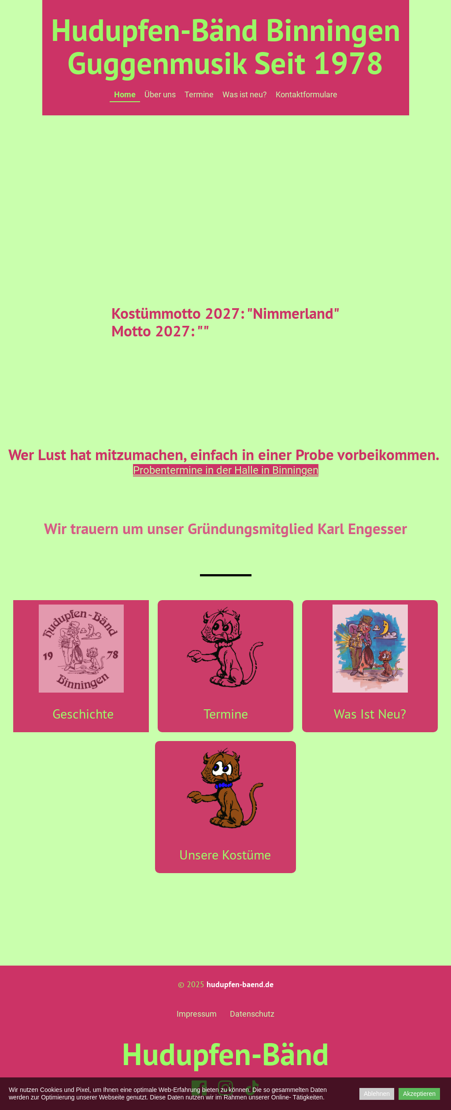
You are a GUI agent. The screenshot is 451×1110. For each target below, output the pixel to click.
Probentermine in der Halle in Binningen (225, 470)
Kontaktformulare (306, 94)
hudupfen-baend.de (240, 984)
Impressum (197, 1013)
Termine (199, 94)
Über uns (160, 94)
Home (125, 94)
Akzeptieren (419, 1093)
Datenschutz (252, 1013)
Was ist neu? (244, 94)
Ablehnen (377, 1093)
